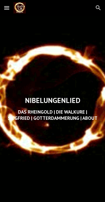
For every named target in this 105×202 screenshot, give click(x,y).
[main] (52, 108)
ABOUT (89, 118)
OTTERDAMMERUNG (57, 118)
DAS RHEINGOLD (35, 112)
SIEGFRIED (19, 118)
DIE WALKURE (70, 112)
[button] (6, 7)
